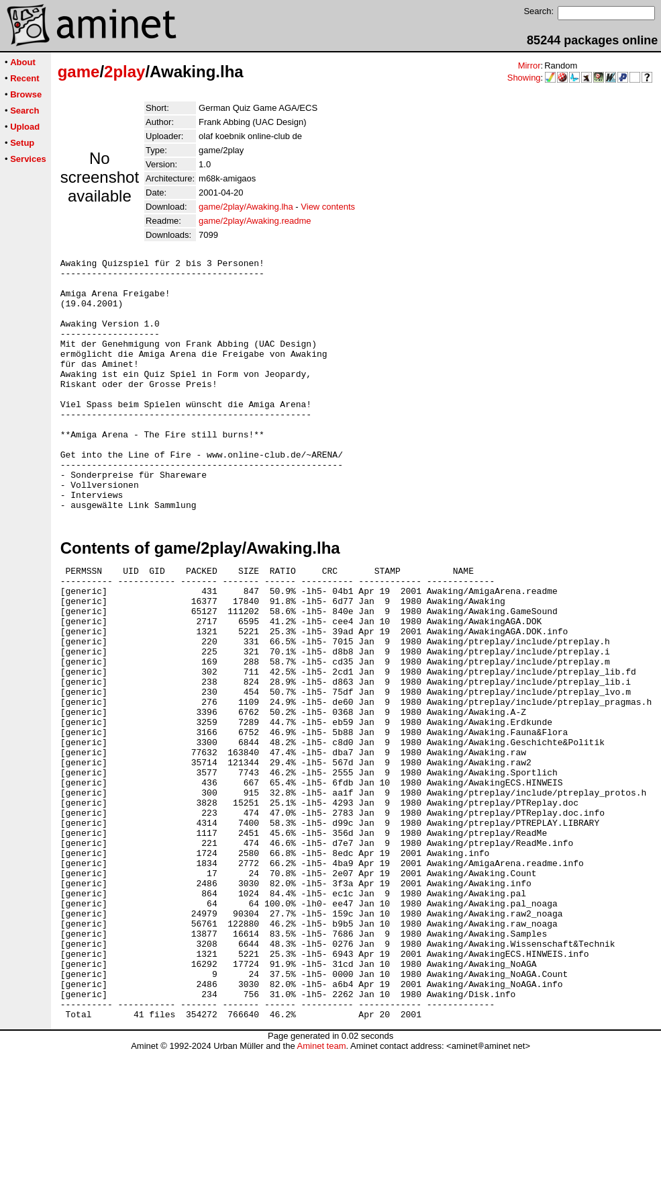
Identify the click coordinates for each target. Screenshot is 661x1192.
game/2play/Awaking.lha (246, 207)
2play (124, 71)
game (79, 71)
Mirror (529, 65)
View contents (328, 207)
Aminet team (321, 1187)
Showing (524, 78)
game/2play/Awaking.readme (255, 221)
